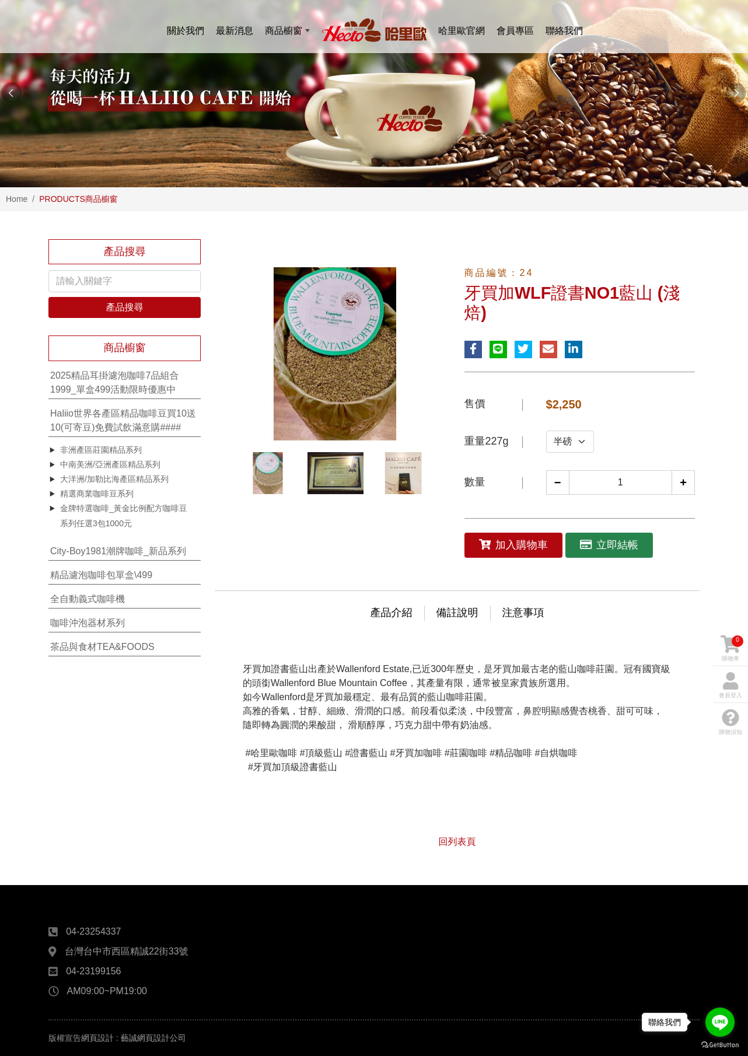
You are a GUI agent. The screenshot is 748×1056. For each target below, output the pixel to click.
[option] (374, 93)
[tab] (124, 383)
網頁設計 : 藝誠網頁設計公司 (133, 1038)
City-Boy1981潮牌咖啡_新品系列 (118, 551)
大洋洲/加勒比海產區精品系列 (114, 479)
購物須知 (730, 722)
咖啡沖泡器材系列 (87, 623)
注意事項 (523, 612)
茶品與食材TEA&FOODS (102, 647)
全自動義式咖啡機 (87, 599)
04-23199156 (93, 971)
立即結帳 (609, 545)
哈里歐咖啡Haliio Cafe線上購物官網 (374, 30)
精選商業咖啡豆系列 (97, 493)
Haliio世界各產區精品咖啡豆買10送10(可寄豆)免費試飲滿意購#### (123, 420)
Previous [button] (11, 93)
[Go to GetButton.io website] (720, 1044)
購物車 (732, 648)
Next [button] (736, 93)
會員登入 (730, 685)
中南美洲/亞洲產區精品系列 (110, 464)
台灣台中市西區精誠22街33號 (126, 951)
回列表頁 (457, 842)
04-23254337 (93, 931)
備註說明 (457, 612)
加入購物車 (513, 545)
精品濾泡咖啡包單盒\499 (101, 575)
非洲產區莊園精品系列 (101, 449)
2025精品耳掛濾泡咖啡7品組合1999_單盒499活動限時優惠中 (114, 382)
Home (16, 199)
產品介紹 (391, 612)
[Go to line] (720, 1022)
